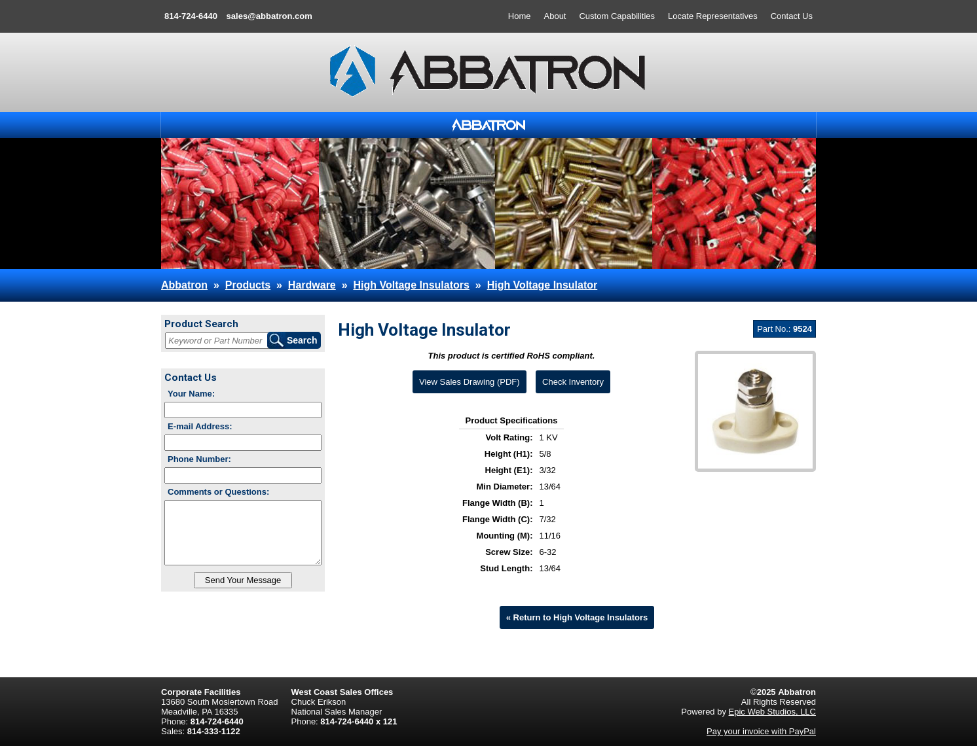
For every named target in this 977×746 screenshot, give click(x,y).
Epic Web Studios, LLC (772, 712)
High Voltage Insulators (411, 285)
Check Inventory (573, 382)
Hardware (312, 285)
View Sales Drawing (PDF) (469, 382)
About (555, 16)
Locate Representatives (713, 16)
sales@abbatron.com (269, 16)
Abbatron (184, 285)
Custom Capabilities (617, 16)
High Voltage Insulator (542, 285)
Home (519, 16)
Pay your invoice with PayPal (761, 731)
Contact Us (792, 16)
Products (247, 285)
